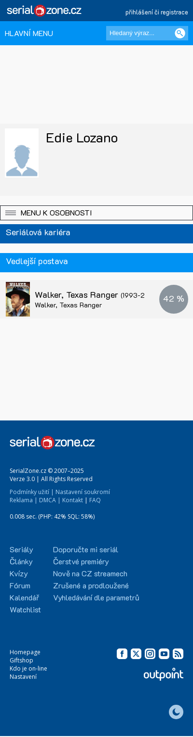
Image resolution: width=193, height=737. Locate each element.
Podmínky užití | (32, 492)
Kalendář (24, 597)
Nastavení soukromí (82, 492)
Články (21, 561)
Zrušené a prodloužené (91, 585)
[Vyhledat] (180, 33)
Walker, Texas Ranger (96, 294)
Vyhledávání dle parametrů (96, 597)
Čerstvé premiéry (81, 561)
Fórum (20, 585)
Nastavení (23, 677)
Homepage (25, 652)
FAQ (95, 500)
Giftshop (21, 660)
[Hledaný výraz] (147, 33)
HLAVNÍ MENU (29, 33)
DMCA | (50, 500)
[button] (96, 212)
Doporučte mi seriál (85, 549)
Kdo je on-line (28, 668)
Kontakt (72, 500)
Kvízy (19, 573)
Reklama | (24, 500)
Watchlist (25, 609)
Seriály (21, 549)
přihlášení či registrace (156, 12)
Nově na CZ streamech (90, 573)
